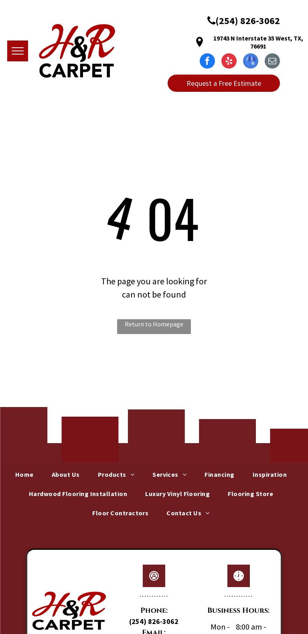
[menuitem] (27, 474)
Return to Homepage (154, 324)
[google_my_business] (250, 62)
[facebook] (207, 62)
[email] (272, 62)
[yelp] (229, 62)
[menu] (17, 51)
